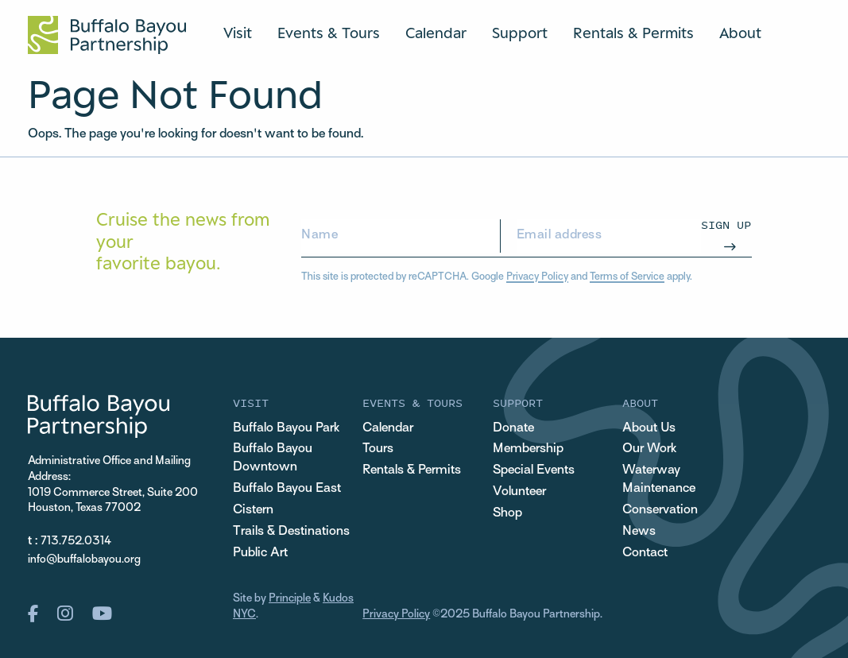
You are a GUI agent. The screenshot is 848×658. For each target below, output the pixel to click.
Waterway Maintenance (658, 479)
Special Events (534, 470)
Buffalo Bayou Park (286, 428)
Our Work (649, 449)
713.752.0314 (76, 541)
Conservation (660, 510)
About (740, 32)
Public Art (260, 553)
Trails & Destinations (291, 531)
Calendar (436, 32)
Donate (513, 428)
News (639, 531)
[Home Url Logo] (107, 35)
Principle (290, 599)
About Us (649, 428)
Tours (377, 449)
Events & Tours (328, 32)
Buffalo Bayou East (287, 488)
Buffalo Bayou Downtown (272, 458)
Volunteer (519, 492)
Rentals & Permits (633, 32)
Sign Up (726, 224)
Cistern (253, 510)
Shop (507, 513)
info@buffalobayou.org (84, 560)
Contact (645, 553)
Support (520, 32)
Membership (528, 449)
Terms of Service (627, 277)
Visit (237, 32)
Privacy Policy (537, 277)
